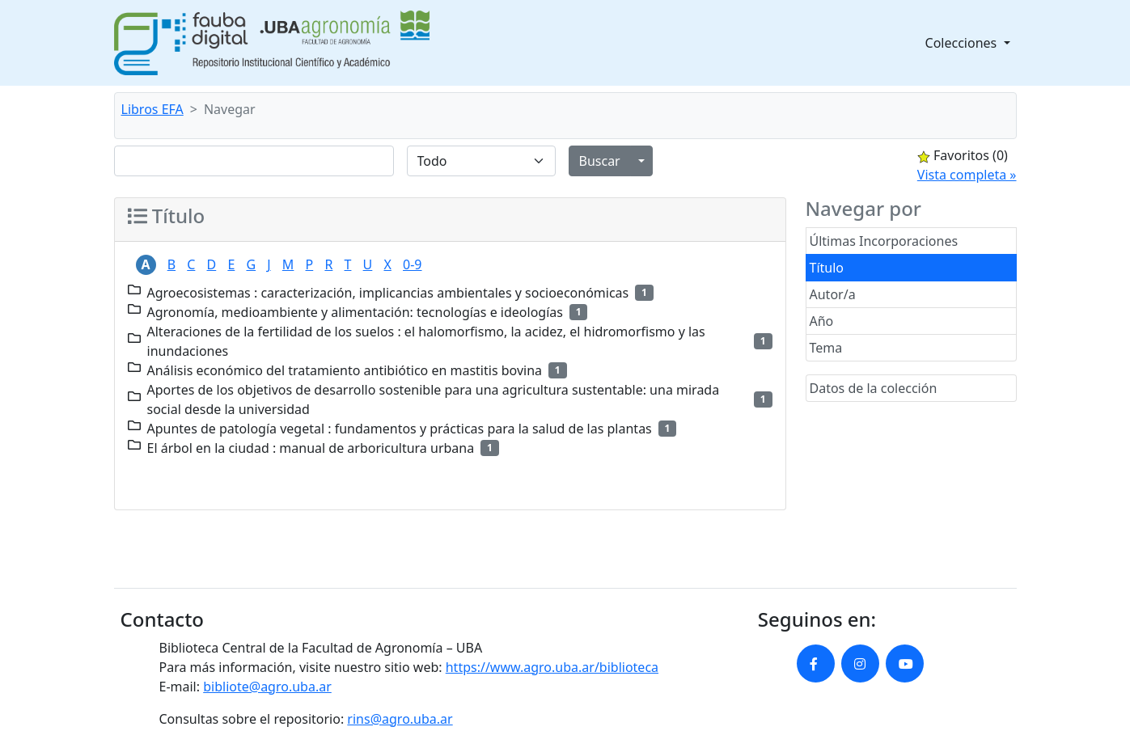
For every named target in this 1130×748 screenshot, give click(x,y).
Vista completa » (967, 175)
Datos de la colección (873, 388)
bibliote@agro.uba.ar (267, 686)
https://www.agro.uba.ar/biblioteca (552, 667)
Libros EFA (152, 109)
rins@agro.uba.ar (399, 719)
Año (822, 321)
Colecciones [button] (963, 43)
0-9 (412, 264)
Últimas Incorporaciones (884, 241)
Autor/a (833, 294)
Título (827, 268)
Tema (826, 348)
